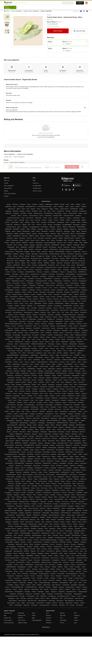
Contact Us (36, 183)
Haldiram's (49, 622)
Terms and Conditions (10, 193)
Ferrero (62, 622)
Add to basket (57, 31)
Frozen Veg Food (9, 622)
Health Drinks (22, 615)
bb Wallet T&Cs (37, 188)
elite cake (62, 615)
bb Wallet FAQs (37, 185)
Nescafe (62, 613)
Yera (61, 618)
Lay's (75, 622)
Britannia (48, 620)
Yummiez (48, 618)
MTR (75, 613)
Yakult (75, 618)
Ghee (33, 613)
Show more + (46, 627)
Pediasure (77, 615)
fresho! (49, 14)
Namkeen (20, 618)
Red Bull (48, 615)
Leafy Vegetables (37, 620)
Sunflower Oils (8, 613)
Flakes (34, 615)
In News (6, 183)
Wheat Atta (21, 613)
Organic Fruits (8, 157)
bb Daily (6, 196)
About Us (6, 180)
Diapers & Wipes (22, 622)
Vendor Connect (37, 191)
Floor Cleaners (8, 620)
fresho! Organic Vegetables (17, 162)
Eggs (33, 618)
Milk (5, 615)
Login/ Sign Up (80, 3)
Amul (47, 613)
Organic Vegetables (19, 157)
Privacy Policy (8, 188)
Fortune (76, 620)
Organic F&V (7, 618)
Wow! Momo (63, 620)
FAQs (34, 180)
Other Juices (21, 620)
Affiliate (6, 191)
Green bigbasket (8, 185)
